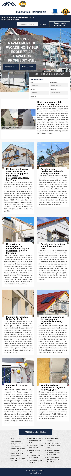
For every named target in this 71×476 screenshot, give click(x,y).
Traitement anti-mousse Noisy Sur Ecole (18, 440)
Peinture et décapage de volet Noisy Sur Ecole (18, 450)
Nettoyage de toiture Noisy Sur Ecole (35, 456)
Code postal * (54, 82)
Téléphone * (53, 89)
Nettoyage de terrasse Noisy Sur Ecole (17, 445)
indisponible (23, 11)
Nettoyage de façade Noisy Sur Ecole (17, 455)
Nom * (32, 82)
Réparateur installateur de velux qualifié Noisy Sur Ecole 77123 (53, 453)
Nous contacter (28, 67)
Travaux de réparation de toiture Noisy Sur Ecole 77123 (54, 446)
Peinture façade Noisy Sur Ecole (35, 461)
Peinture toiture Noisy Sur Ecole (53, 439)
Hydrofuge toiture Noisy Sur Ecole (18, 459)
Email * (33, 89)
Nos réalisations (11, 67)
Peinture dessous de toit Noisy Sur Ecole (36, 447)
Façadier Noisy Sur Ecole (34, 451)
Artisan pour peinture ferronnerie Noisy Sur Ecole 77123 (53, 460)
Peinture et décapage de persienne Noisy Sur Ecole (36, 441)
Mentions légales (35, 473)
